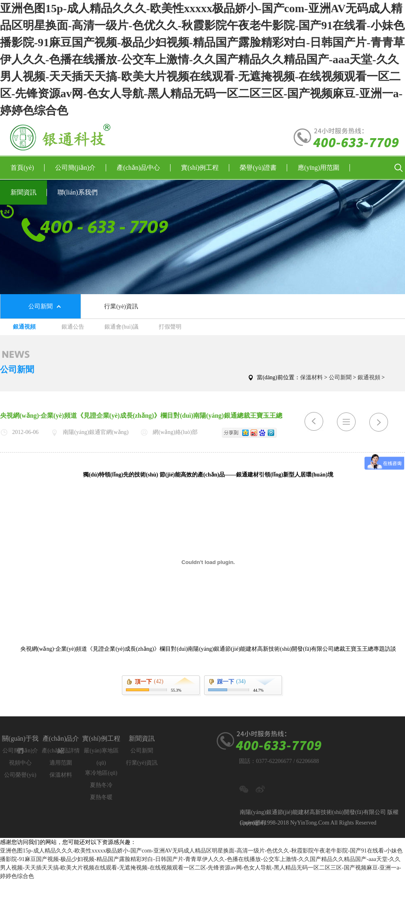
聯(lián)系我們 (78, 192)
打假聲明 (170, 327)
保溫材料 (311, 377)
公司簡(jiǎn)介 (81, 167)
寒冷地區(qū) (101, 773)
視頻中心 (20, 763)
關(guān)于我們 (20, 740)
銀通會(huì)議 (121, 327)
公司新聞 (40, 306)
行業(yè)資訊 (121, 306)
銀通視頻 (24, 327)
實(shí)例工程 (205, 167)
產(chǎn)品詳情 (61, 751)
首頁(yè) (28, 167)
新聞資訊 (29, 192)
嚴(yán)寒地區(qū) (101, 752)
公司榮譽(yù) (20, 775)
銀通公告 (73, 327)
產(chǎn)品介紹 (61, 740)
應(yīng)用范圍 (324, 167)
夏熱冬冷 (101, 785)
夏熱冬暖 (101, 797)
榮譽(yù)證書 (263, 167)
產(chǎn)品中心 (144, 167)
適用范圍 (60, 763)
